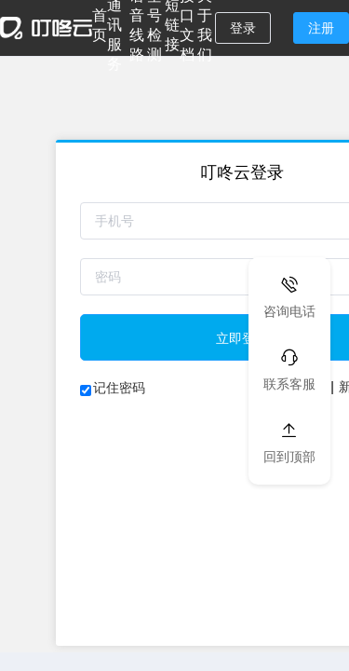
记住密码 (119, 387)
